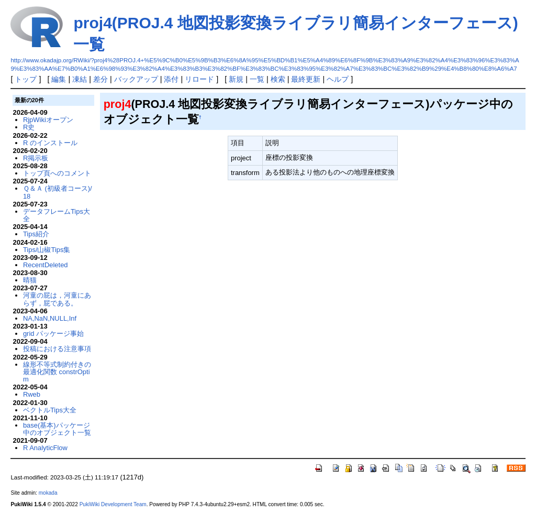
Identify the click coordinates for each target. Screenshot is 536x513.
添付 (171, 79)
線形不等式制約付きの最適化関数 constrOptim (57, 372)
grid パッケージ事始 (53, 333)
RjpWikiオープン (48, 120)
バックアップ (136, 79)
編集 (58, 79)
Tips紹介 (36, 234)
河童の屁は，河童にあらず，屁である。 (57, 299)
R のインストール (50, 143)
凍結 (79, 79)
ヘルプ (338, 79)
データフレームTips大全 (56, 215)
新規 (236, 79)
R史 (29, 127)
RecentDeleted (45, 265)
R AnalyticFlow (45, 448)
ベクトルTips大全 (49, 410)
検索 (278, 79)
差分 (100, 79)
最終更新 (305, 79)
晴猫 (30, 280)
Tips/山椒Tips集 (47, 250)
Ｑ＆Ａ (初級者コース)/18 (57, 192)
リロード (199, 79)
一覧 (257, 79)
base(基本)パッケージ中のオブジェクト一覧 (57, 428)
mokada (48, 493)
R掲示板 (35, 158)
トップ (26, 79)
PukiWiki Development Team (113, 504)
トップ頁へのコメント (57, 173)
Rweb (31, 394)
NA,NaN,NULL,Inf (49, 318)
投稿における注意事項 (57, 349)
